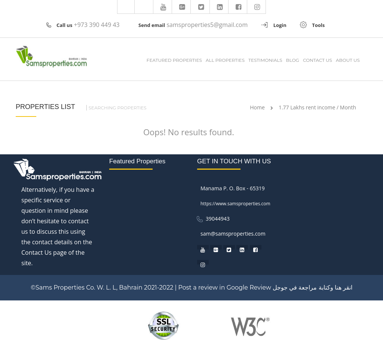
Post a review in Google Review (224, 287)
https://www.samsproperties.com (235, 203)
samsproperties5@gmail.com (207, 25)
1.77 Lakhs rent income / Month (317, 107)
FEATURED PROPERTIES (174, 60)
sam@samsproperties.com (233, 233)
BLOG (292, 60)
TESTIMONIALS (265, 60)
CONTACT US (317, 60)
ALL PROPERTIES (225, 60)
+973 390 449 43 (97, 25)
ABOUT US (348, 60)
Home (257, 107)
